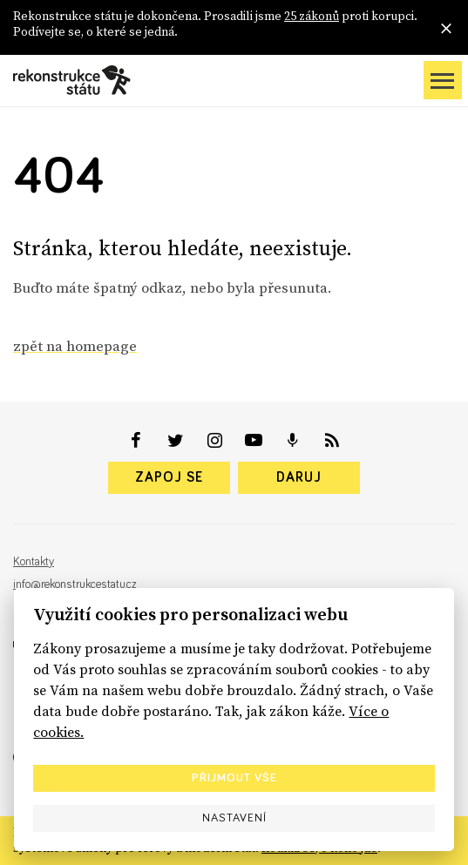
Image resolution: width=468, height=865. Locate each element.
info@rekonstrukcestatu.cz (75, 584)
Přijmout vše (234, 778)
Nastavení (234, 818)
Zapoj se (169, 477)
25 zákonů (311, 15)
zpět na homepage (75, 345)
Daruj (299, 477)
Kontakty (33, 562)
